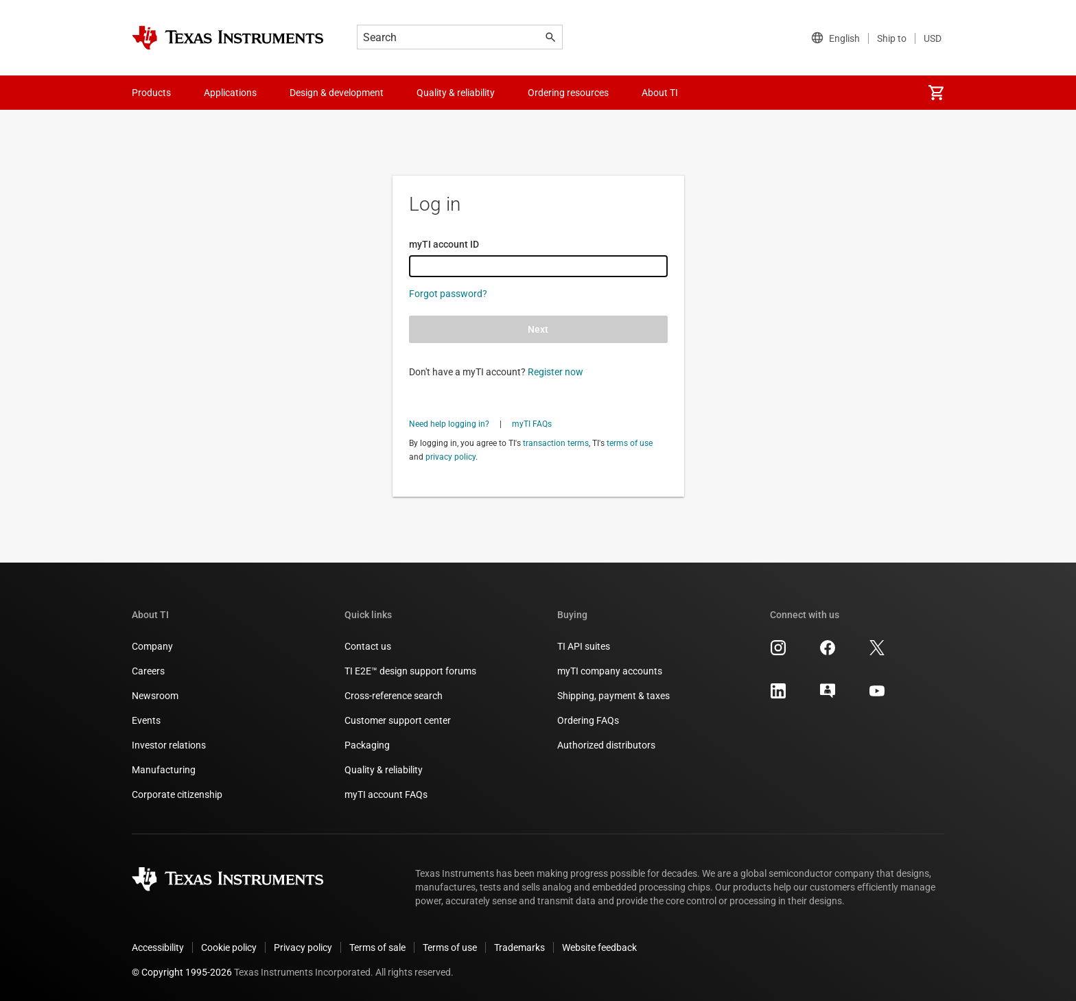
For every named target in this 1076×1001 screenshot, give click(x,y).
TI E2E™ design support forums (410, 671)
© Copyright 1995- (182, 972)
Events (146, 720)
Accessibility (158, 947)
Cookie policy (229, 947)
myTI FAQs (532, 424)
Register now (555, 371)
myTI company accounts (609, 671)
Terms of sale (377, 947)
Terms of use (450, 947)
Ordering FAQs (588, 720)
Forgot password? (448, 293)
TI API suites (583, 646)
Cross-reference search (393, 695)
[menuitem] (936, 92)
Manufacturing (164, 769)
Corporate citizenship (177, 794)
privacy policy (450, 457)
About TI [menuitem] (660, 92)
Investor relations (169, 745)
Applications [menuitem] (230, 92)
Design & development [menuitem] (337, 92)
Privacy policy (303, 947)
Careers (148, 671)
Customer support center (397, 720)
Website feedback (599, 947)
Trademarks (519, 947)
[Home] (228, 37)
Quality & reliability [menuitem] (456, 92)
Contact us (367, 646)
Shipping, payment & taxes (613, 695)
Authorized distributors (606, 745)
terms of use (630, 443)
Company (152, 646)
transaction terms (556, 443)
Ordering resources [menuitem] (568, 92)
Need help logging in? (449, 424)
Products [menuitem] (151, 92)
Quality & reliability (383, 769)
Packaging (367, 745)
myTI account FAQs (386, 794)
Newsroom (155, 695)
